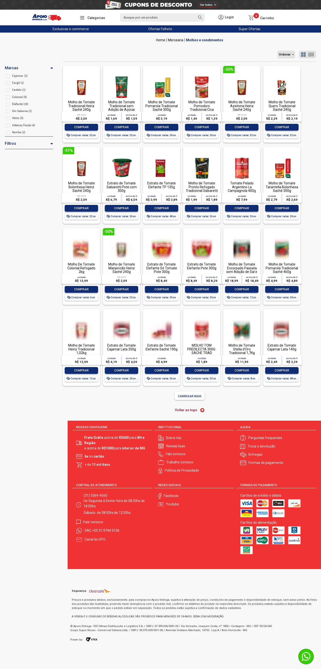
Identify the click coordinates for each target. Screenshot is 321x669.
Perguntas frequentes (265, 438)
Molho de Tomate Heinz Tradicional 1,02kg (81, 349)
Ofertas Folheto (160, 29)
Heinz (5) (17, 118)
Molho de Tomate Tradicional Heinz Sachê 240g (81, 106)
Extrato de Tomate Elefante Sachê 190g (162, 347)
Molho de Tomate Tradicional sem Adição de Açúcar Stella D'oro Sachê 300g (122, 109)
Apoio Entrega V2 (160, 40)
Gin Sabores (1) (22, 111)
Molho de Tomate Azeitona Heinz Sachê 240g (241, 106)
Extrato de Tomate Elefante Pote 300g (201, 266)
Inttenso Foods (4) (23, 125)
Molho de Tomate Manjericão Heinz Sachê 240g (121, 268)
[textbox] (162, 17)
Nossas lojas (175, 446)
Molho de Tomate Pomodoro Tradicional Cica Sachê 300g (201, 107)
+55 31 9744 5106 (105, 530)
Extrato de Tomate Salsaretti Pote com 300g (122, 187)
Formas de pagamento (266, 463)
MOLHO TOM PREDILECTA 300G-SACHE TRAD (201, 349)
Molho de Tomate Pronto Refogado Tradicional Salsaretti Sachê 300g (202, 188)
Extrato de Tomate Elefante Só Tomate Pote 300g (161, 268)
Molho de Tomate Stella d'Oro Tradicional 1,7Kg (241, 349)
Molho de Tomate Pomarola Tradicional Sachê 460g (282, 268)
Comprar (81, 127)
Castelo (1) (19, 90)
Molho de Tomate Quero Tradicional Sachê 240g (282, 106)
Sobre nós (173, 438)
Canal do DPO (95, 539)
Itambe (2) (18, 132)
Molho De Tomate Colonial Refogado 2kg (81, 268)
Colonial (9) (19, 97)
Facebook (171, 496)
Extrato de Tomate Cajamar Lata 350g (121, 347)
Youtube (172, 504)
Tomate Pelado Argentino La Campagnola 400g (242, 187)
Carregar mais (189, 396)
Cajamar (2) (20, 76)
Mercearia (175, 40)
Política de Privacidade (182, 470)
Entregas (255, 454)
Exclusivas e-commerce (71, 29)
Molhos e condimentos (204, 40)
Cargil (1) (18, 83)
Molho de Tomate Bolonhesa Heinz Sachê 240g (81, 187)
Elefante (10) (20, 104)
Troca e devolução (261, 446)
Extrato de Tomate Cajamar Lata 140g (281, 347)
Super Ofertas (249, 29)
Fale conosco (175, 454)
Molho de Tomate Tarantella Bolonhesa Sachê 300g (282, 187)
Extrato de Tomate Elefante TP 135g (161, 185)
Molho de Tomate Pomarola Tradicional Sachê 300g (161, 106)
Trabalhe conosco (179, 462)
